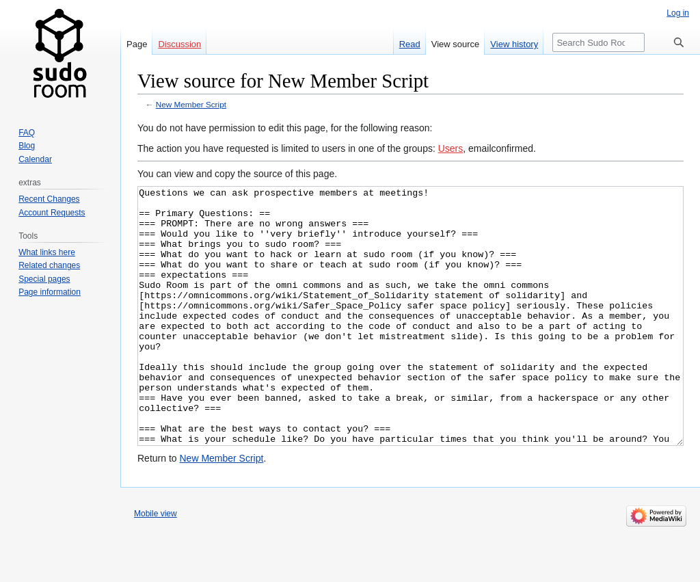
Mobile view (155, 565)
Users (450, 148)
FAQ (26, 132)
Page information (49, 292)
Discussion (179, 44)
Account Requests (51, 212)
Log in (678, 13)
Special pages (44, 279)
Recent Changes (48, 199)
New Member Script (191, 104)
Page (136, 44)
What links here (46, 252)
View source (455, 44)
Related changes (49, 265)
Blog (26, 145)
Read (409, 44)
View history (514, 44)
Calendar (35, 159)
